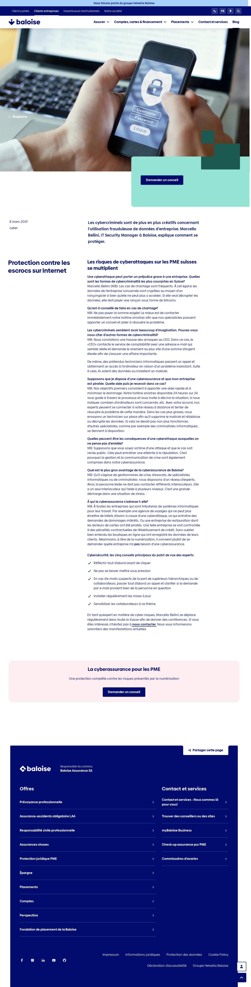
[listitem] (20, 11)
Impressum (121, 954)
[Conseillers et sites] (230, 11)
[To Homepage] (28, 22)
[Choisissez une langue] (222, 11)
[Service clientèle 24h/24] (215, 11)
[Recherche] (238, 11)
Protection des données (194, 954)
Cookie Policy (229, 954)
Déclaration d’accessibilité (177, 965)
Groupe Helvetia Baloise (221, 965)
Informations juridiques (153, 954)
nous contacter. (144, 624)
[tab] (101, 22)
